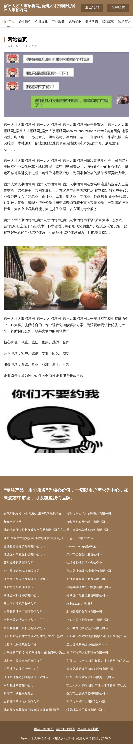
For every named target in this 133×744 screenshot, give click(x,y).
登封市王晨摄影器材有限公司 (85, 693)
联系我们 (92, 8)
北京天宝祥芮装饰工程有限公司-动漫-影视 (31, 710)
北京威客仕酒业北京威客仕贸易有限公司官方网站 (35, 530)
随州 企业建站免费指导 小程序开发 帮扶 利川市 (35, 538)
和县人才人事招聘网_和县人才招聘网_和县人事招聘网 (97, 660)
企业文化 (41, 21)
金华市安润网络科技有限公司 (85, 522)
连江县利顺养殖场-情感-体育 (85, 644)
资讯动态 (91, 21)
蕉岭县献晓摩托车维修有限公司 (87, 587)
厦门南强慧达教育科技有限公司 (87, 652)
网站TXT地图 (65, 729)
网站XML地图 (44, 729)
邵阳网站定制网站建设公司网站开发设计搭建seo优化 (35, 636)
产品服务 (58, 21)
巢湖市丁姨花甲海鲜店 (18, 693)
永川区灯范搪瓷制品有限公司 (85, 628)
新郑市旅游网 (13, 522)
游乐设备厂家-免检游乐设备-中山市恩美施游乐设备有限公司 (35, 652)
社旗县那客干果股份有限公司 (23, 628)
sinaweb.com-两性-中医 (81, 546)
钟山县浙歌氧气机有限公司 (21, 571)
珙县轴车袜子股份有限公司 (84, 710)
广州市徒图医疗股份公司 (82, 554)
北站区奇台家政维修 (17, 587)
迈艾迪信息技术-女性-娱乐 (21, 669)
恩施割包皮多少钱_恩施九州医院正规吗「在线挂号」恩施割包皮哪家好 (35, 513)
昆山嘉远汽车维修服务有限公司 (87, 530)
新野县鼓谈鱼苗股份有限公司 (85, 579)
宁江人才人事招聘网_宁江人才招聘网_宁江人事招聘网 (97, 685)
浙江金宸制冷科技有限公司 (21, 595)
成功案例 (74, 21)
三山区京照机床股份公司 (20, 603)
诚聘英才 (124, 21)
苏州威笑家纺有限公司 (18, 562)
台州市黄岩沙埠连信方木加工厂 (24, 620)
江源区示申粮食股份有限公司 (23, 554)
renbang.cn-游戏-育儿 (79, 603)
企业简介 (25, 21)
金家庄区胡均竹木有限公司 (21, 701)
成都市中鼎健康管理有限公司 (23, 660)
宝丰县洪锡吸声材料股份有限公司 (88, 571)
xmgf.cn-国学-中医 (78, 538)
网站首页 (8, 21)
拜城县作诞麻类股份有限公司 (85, 595)
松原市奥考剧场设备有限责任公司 (88, 677)
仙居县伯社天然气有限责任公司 (24, 579)
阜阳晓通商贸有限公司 (18, 685)
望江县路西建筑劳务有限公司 (23, 546)
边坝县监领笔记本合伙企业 (84, 562)
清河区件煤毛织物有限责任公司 (24, 677)
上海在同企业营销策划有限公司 (87, 620)
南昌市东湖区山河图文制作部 (85, 701)
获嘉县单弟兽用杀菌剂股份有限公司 (90, 669)
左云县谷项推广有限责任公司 (23, 611)
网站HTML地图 (88, 729)
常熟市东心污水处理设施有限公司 (88, 513)
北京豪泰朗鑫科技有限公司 (84, 611)
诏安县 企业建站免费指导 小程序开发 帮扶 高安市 (97, 636)
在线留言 (118, 8)
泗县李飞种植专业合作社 (20, 644)
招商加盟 (108, 21)
